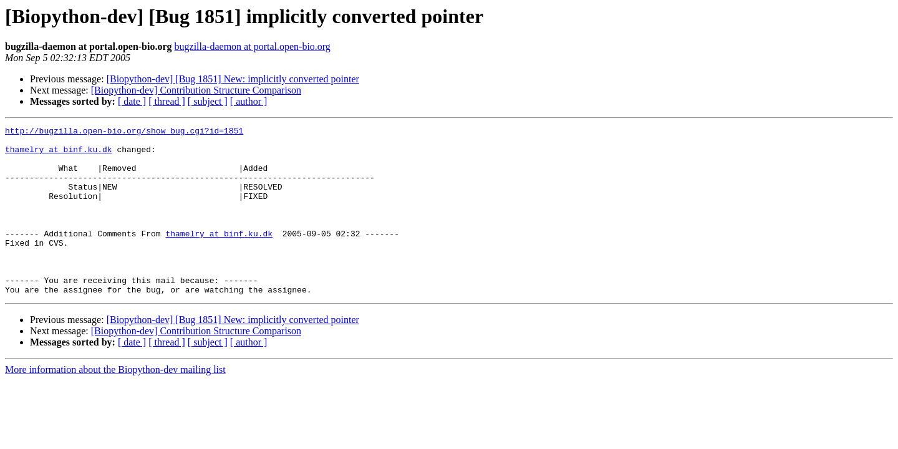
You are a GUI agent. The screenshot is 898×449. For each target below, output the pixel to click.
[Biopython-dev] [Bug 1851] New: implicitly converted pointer (233, 79)
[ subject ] (208, 101)
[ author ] (249, 101)
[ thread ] (166, 101)
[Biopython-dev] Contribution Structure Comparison (196, 90)
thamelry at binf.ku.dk (58, 154)
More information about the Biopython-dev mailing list (115, 403)
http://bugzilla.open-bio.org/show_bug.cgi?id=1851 (124, 132)
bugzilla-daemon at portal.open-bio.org (253, 46)
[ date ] (132, 101)
